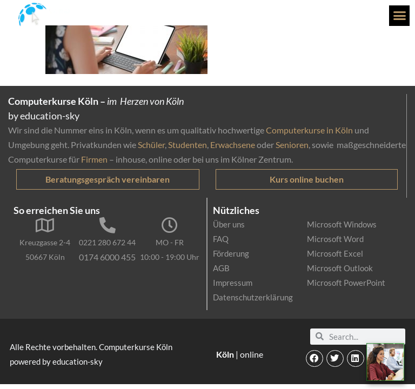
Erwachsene (232, 144)
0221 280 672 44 (107, 242)
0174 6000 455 (107, 257)
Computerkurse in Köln (309, 130)
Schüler (151, 144)
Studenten (187, 144)
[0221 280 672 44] (107, 225)
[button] (399, 15)
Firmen (94, 159)
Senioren (292, 144)
